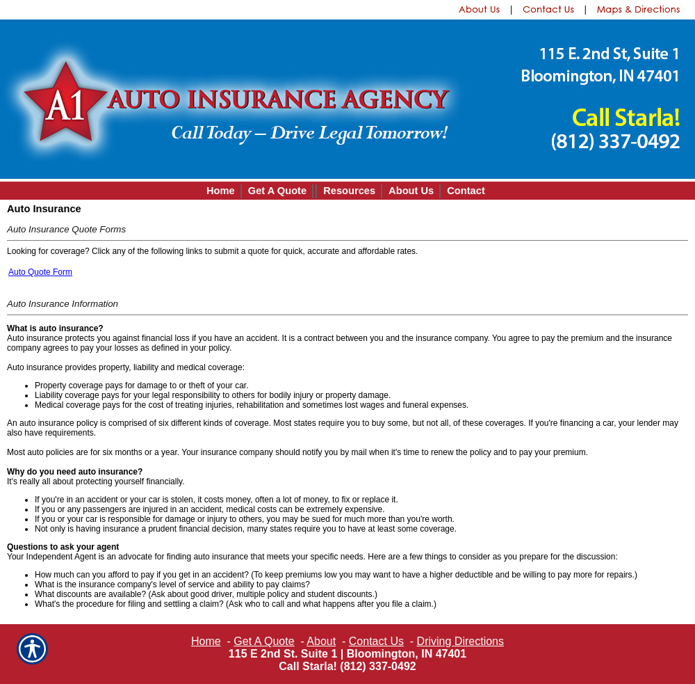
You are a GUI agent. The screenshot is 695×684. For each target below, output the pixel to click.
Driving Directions (460, 641)
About (321, 641)
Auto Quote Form (40, 272)
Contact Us (376, 641)
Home (206, 641)
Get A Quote (264, 641)
